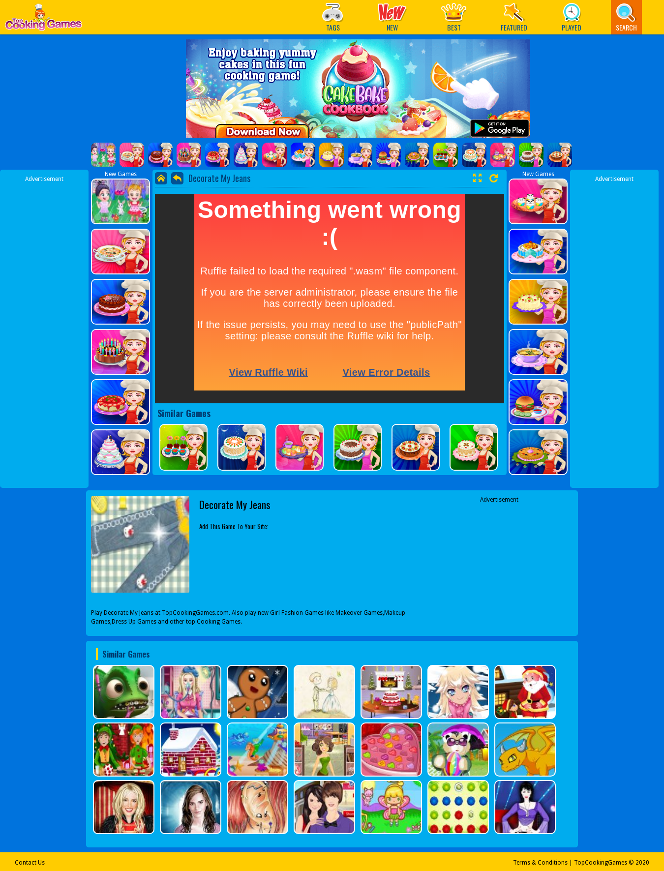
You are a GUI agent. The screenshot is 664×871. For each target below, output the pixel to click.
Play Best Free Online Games (43, 19)
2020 (642, 862)
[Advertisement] (44, 331)
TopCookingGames (600, 862)
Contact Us (30, 862)
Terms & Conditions (540, 862)
